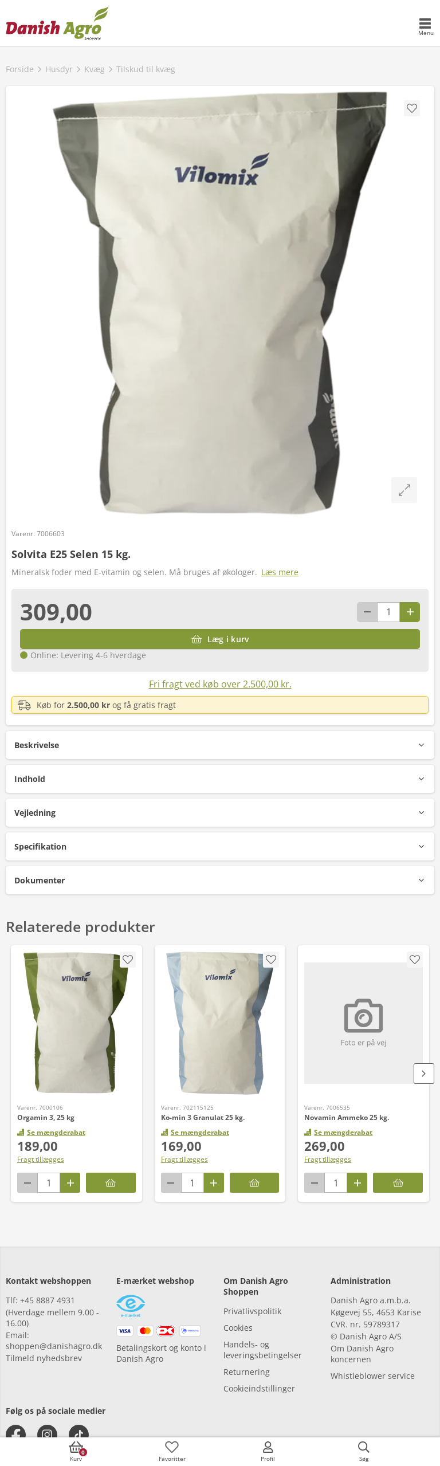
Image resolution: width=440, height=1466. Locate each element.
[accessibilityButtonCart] (76, 1451)
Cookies (238, 1327)
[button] (220, 745)
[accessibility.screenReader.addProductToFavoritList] (128, 960)
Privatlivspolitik (252, 1311)
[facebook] (16, 1435)
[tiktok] (79, 1435)
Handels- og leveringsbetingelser (262, 1350)
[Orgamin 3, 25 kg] (76, 1023)
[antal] (388, 612)
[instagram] (47, 1435)
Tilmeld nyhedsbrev (44, 1358)
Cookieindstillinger (259, 1388)
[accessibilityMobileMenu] (425, 27)
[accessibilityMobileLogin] (268, 1451)
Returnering (246, 1371)
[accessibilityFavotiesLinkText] (172, 1451)
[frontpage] (57, 23)
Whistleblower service (373, 1375)
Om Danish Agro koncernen (362, 1354)
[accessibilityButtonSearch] (363, 1451)
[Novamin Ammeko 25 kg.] (363, 1023)
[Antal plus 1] (410, 612)
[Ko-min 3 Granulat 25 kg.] (220, 1023)
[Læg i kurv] (220, 639)
